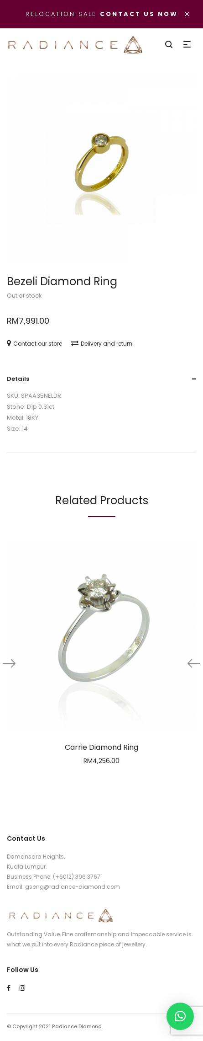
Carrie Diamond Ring (101, 747)
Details (18, 378)
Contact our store (34, 343)
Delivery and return (101, 343)
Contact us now (139, 14)
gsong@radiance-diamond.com (72, 887)
